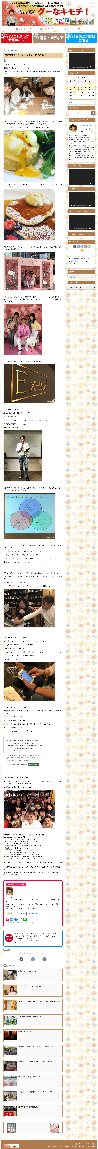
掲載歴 (23, 914)
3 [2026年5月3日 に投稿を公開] (70, 87)
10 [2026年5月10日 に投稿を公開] (71, 90)
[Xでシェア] (21, 959)
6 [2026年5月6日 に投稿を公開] (81, 87)
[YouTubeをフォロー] (85, 246)
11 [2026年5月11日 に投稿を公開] (74, 90)
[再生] (71, 67)
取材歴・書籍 (89, 1144)
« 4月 (71, 102)
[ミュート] (90, 67)
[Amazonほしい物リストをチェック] (82, 250)
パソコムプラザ (44, 899)
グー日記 (6, 949)
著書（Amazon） (12, 914)
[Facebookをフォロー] (78, 246)
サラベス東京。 (19, 121)
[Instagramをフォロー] (81, 246)
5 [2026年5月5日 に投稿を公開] (78, 87)
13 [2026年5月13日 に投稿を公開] (82, 90)
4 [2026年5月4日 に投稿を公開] (74, 87)
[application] (82, 61)
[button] (44, 959)
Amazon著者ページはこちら (79, 258)
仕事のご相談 (33, 914)
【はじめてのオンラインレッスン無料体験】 (27, 940)
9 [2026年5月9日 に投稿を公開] (92, 87)
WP (95, 1144)
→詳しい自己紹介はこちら (86, 125)
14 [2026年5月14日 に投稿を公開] (85, 90)
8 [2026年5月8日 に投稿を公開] (89, 87)
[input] (81, 113)
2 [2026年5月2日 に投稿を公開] (92, 84)
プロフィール (72, 1144)
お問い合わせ (80, 1144)
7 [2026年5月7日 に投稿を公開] (85, 87)
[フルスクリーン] (92, 67)
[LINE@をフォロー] (89, 246)
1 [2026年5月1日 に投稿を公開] (89, 84)
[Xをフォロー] (74, 246)
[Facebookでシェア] (33, 959)
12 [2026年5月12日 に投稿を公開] (78, 90)
